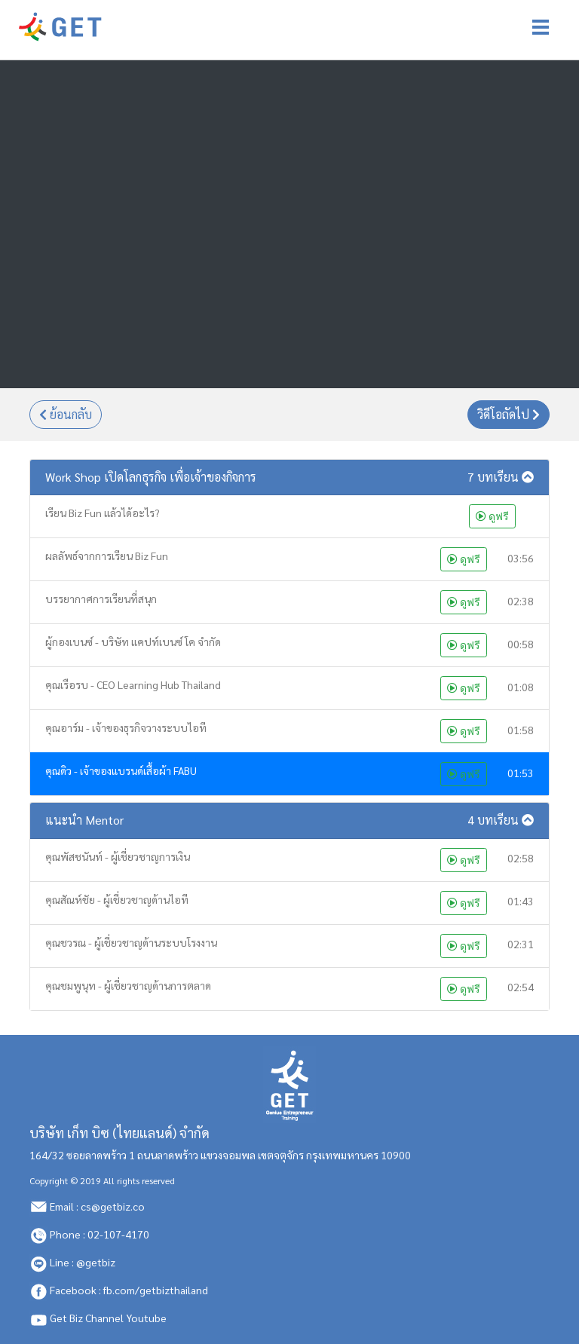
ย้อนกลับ (65, 415)
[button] (289, 477)
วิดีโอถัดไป (508, 415)
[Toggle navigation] (540, 27)
